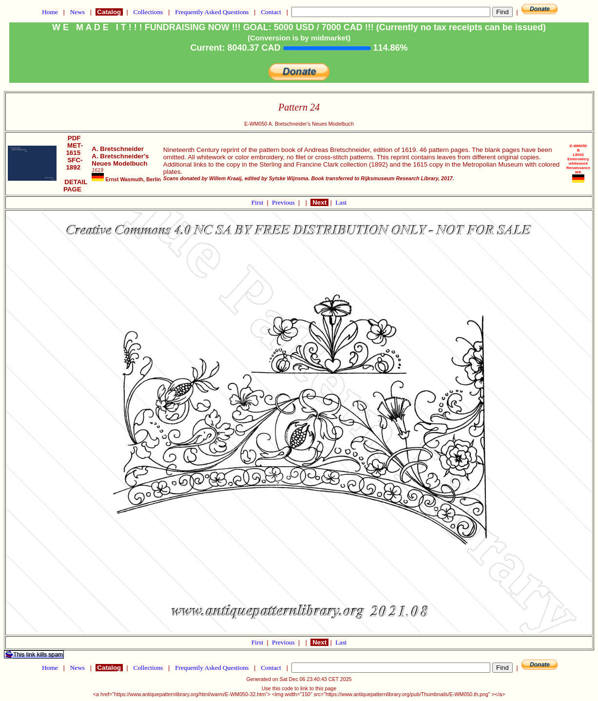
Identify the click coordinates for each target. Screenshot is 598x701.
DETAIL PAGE (74, 185)
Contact (271, 12)
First (258, 202)
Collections (148, 12)
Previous (284, 202)
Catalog (109, 12)
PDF (74, 138)
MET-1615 (74, 149)
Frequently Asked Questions (212, 12)
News (77, 12)
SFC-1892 (74, 163)
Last (341, 202)
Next (319, 202)
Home (49, 12)
